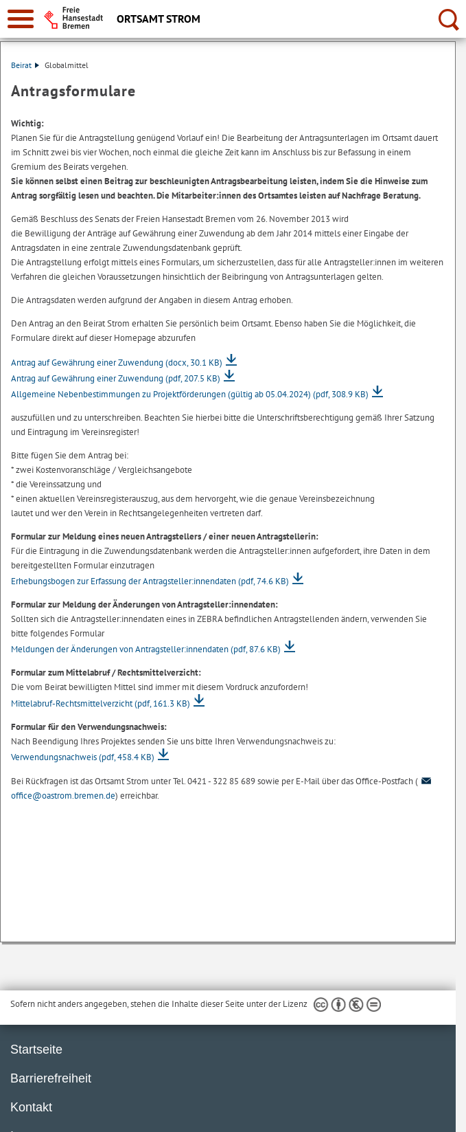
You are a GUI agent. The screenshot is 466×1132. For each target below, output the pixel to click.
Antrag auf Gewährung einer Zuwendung (116, 362)
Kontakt (31, 1107)
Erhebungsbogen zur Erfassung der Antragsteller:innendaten (150, 581)
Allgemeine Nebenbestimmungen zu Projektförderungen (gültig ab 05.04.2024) (190, 394)
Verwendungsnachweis (82, 757)
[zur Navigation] (20, 19)
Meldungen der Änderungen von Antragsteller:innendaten (146, 649)
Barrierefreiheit (50, 1078)
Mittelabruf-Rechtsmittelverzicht (100, 703)
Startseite (36, 1049)
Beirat (25, 65)
